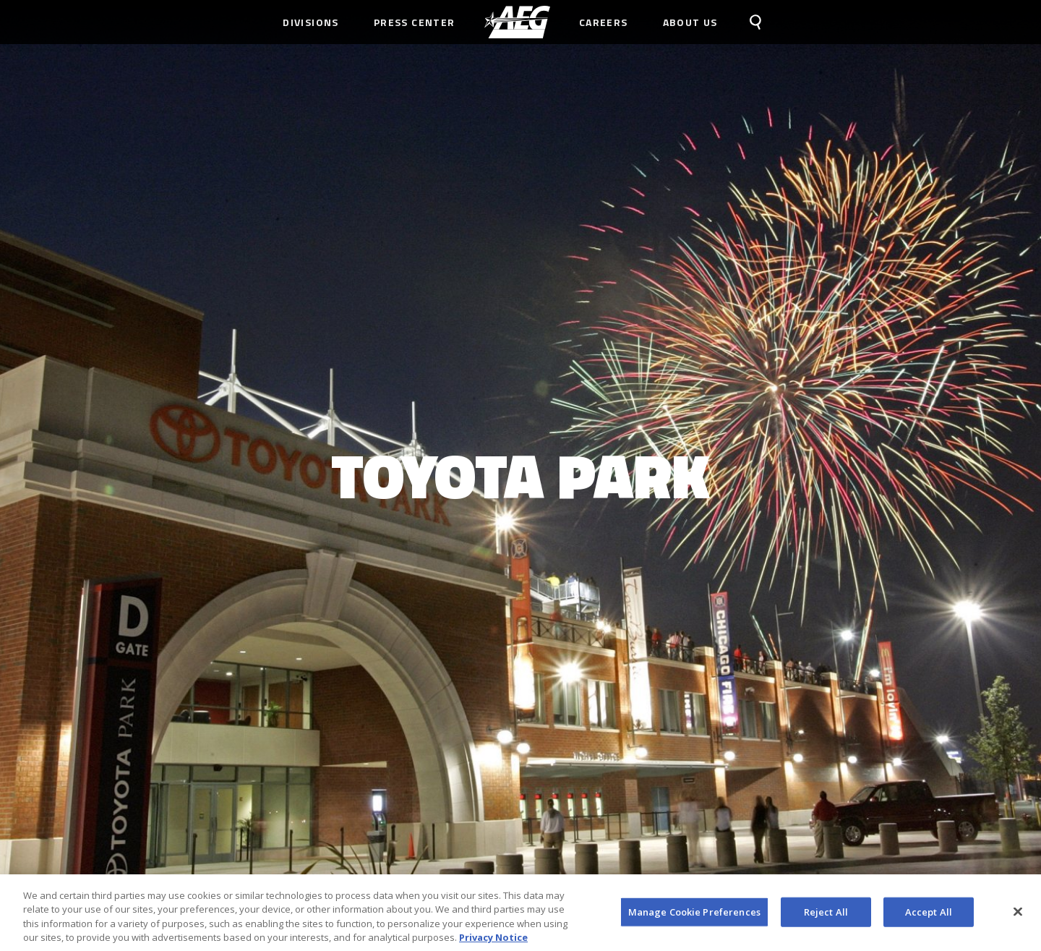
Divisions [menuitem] (311, 22)
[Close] (1018, 916)
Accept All (928, 916)
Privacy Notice (493, 942)
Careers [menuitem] (603, 22)
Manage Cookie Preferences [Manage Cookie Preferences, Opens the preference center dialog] (694, 916)
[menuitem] (517, 22)
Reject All (826, 916)
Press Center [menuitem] (414, 22)
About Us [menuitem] (690, 22)
